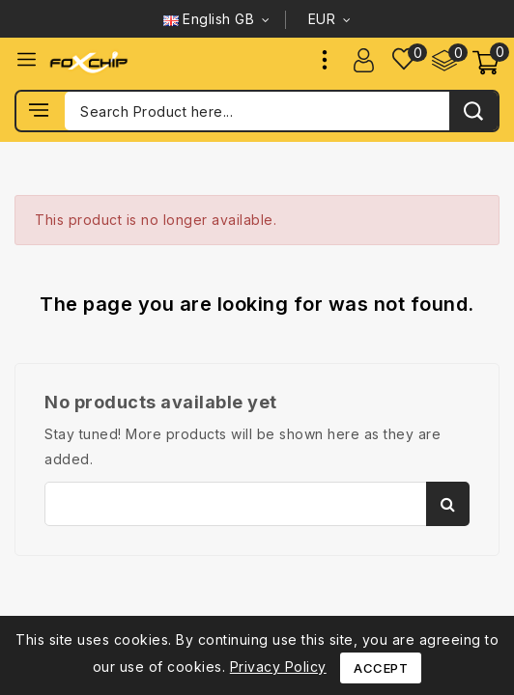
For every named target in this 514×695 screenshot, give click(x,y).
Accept (381, 668)
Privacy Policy (278, 666)
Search (448, 504)
